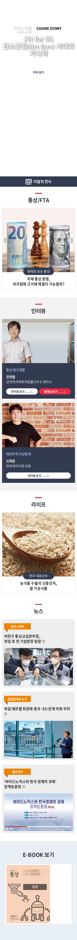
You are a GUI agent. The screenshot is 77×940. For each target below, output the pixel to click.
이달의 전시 (42, 181)
